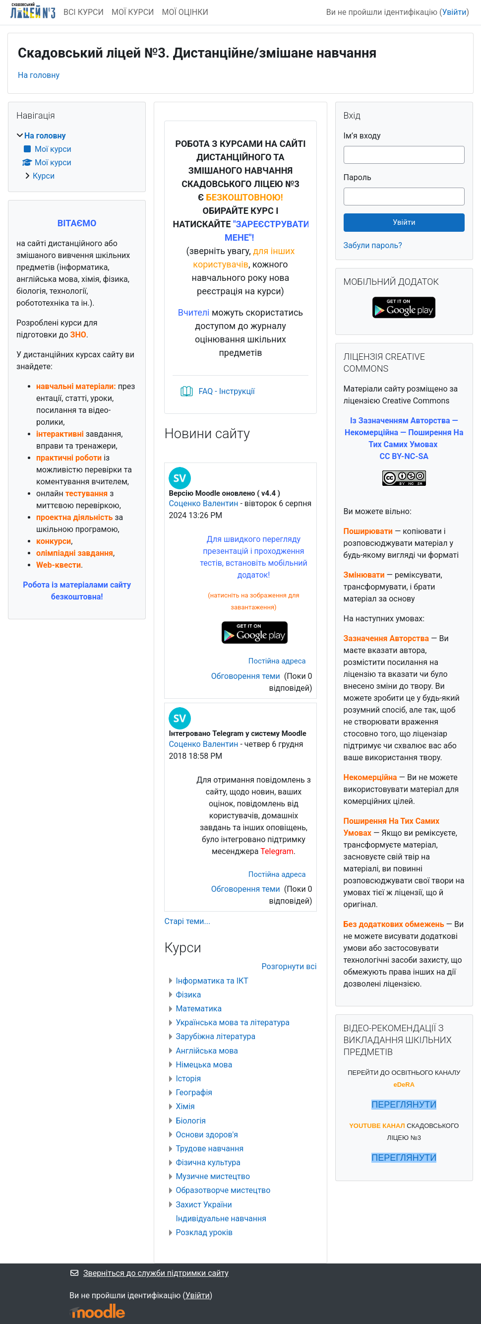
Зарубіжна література (215, 1036)
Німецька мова (204, 1064)
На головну (39, 75)
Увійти (454, 12)
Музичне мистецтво (213, 1176)
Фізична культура (208, 1162)
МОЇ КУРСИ (133, 12)
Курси (44, 176)
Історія (188, 1078)
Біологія (191, 1120)
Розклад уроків (204, 1232)
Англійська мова (207, 1051)
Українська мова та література (233, 1022)
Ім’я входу (362, 135)
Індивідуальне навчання (221, 1218)
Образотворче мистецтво (223, 1190)
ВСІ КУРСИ (83, 12)
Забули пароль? (373, 245)
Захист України (204, 1204)
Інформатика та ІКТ (212, 981)
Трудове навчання (209, 1148)
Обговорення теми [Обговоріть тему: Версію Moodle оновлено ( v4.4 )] (246, 676)
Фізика (188, 994)
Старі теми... (187, 921)
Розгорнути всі (289, 966)
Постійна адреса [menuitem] (277, 661)
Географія (194, 1092)
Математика (199, 1008)
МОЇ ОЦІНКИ (185, 12)
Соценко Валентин (203, 503)
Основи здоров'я (207, 1134)
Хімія (185, 1106)
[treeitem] (76, 156)
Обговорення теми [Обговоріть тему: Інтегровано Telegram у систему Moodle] (246, 889)
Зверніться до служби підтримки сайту (149, 1273)
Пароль (357, 177)
